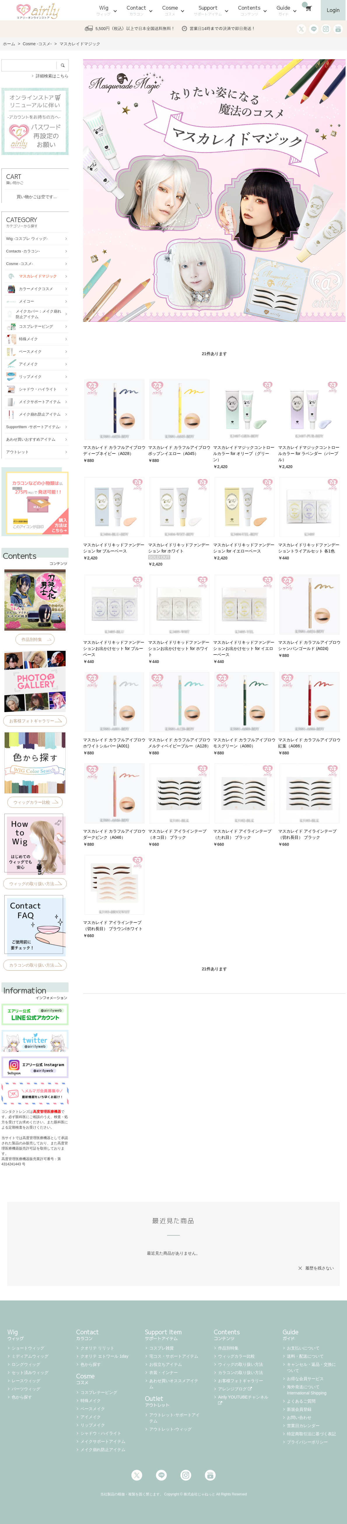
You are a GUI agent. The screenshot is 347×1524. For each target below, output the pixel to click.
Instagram (185, 1475)
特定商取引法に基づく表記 (311, 1433)
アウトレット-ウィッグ (170, 1429)
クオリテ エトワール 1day (104, 1356)
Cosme (170, 10)
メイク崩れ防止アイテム (102, 1449)
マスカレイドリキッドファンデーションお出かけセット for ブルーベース (113, 648)
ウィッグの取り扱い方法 (240, 1364)
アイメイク (90, 1417)
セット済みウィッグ (30, 1372)
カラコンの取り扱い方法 (240, 1372)
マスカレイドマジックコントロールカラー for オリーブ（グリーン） (243, 453)
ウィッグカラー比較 (236, 1356)
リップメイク (92, 1425)
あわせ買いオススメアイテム (173, 1383)
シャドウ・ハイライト (100, 1433)
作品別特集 (228, 1348)
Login (333, 10)
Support (208, 10)
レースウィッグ (26, 1380)
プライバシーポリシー (307, 1442)
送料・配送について (305, 1356)
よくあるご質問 (301, 1401)
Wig (104, 10)
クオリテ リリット (97, 1348)
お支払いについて (303, 1348)
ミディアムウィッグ (30, 1356)
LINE (161, 1475)
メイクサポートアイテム (102, 1441)
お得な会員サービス (305, 1378)
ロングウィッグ (26, 1364)
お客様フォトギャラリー (240, 1380)
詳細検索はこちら (52, 76)
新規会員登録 (299, 1409)
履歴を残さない (319, 1268)
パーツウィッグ (26, 1389)
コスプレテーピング (98, 1392)
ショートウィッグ (28, 1348)
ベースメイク (92, 1408)
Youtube (210, 1475)
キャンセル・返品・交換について (311, 1367)
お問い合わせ (299, 1417)
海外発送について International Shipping (306, 1389)
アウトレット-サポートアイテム (174, 1418)
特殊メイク (90, 1400)
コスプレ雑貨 (161, 1348)
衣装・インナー (163, 1372)
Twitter (136, 1475)
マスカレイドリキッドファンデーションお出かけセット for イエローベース (243, 648)
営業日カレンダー (303, 1425)
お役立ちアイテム (165, 1364)
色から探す (22, 1397)
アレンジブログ (235, 1389)
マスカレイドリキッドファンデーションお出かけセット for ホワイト (178, 648)
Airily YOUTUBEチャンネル (243, 1400)
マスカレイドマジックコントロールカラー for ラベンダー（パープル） (308, 453)
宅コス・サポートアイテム (173, 1356)
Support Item (173, 1334)
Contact (136, 10)
